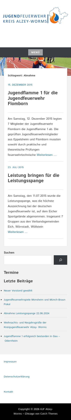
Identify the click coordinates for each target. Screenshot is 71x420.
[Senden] (60, 260)
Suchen (9, 253)
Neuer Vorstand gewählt (18, 291)
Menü (35, 52)
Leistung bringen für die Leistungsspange (33, 178)
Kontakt (8, 392)
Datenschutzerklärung (17, 377)
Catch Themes (49, 414)
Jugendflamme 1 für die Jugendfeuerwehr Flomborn (33, 98)
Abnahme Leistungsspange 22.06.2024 (26, 313)
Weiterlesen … (47, 155)
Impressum (10, 362)
